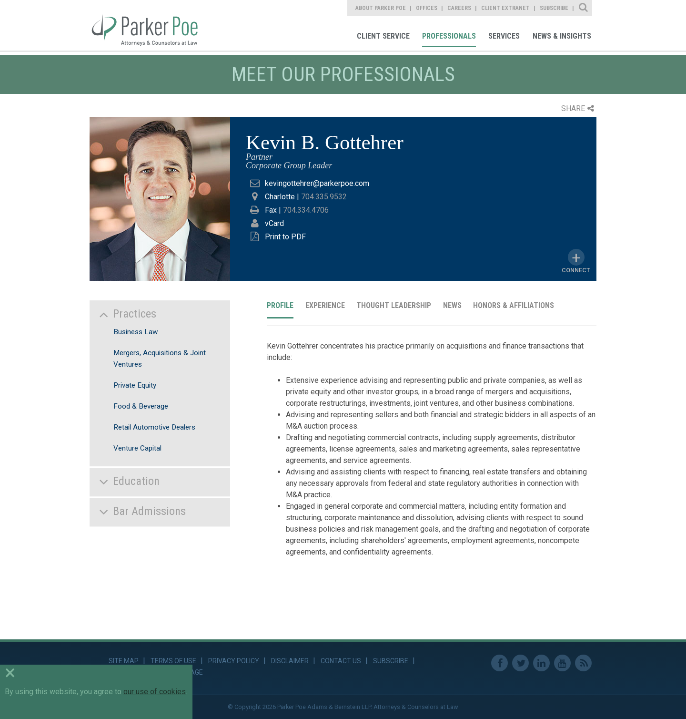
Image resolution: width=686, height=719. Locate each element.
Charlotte (280, 196)
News (452, 305)
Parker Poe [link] (150, 25)
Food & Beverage (140, 406)
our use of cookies (154, 691)
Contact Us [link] (341, 661)
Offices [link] (426, 8)
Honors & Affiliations (513, 305)
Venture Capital (137, 448)
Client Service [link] (383, 36)
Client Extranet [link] (505, 8)
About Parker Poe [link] (380, 8)
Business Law (135, 332)
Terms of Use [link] (173, 661)
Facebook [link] (499, 663)
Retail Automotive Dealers (154, 427)
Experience (325, 305)
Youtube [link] (562, 663)
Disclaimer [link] (290, 661)
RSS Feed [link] (583, 663)
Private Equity (134, 385)
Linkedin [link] (541, 663)
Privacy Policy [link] (233, 661)
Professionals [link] (449, 36)
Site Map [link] (124, 661)
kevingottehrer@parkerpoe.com (317, 183)
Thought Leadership (393, 305)
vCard (274, 223)
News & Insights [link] (562, 36)
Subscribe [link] (554, 8)
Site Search (583, 8)
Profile (280, 305)
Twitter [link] (520, 663)
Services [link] (504, 36)
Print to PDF (285, 236)
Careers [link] (459, 8)
